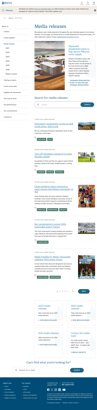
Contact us (8, 117)
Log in (81, 3)
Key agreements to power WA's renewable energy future (50, 225)
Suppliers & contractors (12, 92)
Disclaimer (65, 402)
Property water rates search (29, 398)
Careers (6, 32)
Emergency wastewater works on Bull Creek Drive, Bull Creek (54, 125)
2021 (7, 48)
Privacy (70, 402)
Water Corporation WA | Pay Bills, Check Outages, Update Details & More (4, 18)
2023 (8, 57)
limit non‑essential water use (44, 9)
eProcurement (26, 392)
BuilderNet (25, 386)
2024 (8, 61)
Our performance (10, 105)
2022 (8, 52)
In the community (10, 86)
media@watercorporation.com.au (68, 37)
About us (11, 18)
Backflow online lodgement (29, 395)
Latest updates (9, 38)
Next (84, 291)
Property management (9, 395)
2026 (8, 70)
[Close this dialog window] (95, 10)
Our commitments (10, 111)
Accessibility (7, 389)
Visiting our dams (10, 80)
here (60, 11)
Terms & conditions (8, 392)
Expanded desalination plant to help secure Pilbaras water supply (80, 82)
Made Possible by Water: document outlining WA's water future (52, 258)
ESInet (24, 389)
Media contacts (11, 74)
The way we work (10, 99)
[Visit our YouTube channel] (64, 389)
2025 (8, 65)
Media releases (9, 44)
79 (73, 291)
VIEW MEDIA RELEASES (48, 320)
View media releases (48, 345)
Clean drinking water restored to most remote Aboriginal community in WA (54, 189)
